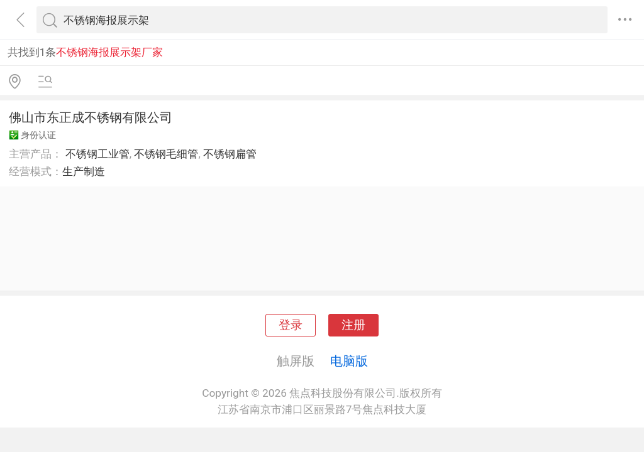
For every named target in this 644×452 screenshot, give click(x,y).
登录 (291, 325)
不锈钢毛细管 (166, 154)
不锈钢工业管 (97, 154)
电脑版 (349, 361)
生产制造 (83, 171)
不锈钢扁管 (230, 154)
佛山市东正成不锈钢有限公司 (90, 117)
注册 (353, 325)
